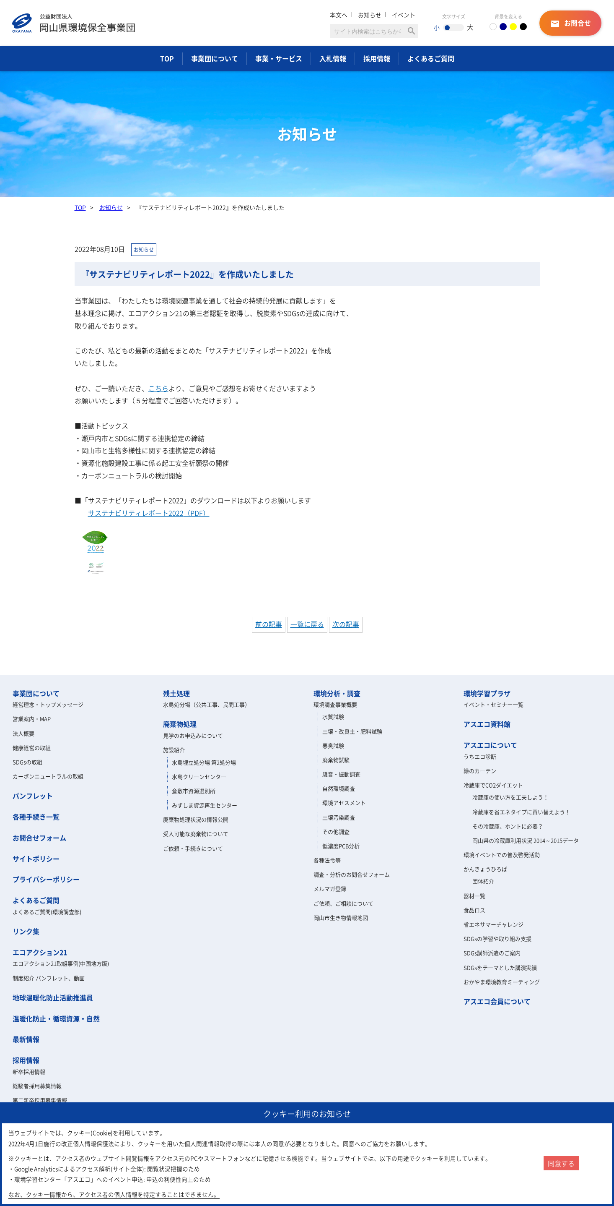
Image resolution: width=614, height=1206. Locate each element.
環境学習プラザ (487, 693)
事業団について (214, 58)
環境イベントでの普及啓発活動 (502, 855)
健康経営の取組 (32, 748)
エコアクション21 (40, 952)
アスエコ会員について (497, 1001)
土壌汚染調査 (338, 817)
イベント (403, 14)
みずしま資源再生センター (204, 805)
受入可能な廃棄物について (195, 834)
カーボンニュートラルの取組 (48, 776)
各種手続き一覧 (36, 817)
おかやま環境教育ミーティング (502, 982)
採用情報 (376, 58)
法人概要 (23, 733)
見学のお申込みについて (193, 735)
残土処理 (176, 693)
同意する (561, 1163)
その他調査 (336, 831)
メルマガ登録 (329, 889)
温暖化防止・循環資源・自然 (56, 1018)
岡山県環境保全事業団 (73, 23)
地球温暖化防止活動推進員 (53, 997)
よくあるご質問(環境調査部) (47, 912)
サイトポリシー (36, 859)
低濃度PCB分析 (341, 846)
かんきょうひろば (485, 869)
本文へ (338, 14)
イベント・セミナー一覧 (493, 704)
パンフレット (33, 796)
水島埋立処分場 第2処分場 (204, 762)
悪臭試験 (333, 745)
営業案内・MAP (32, 719)
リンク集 (26, 931)
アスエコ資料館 (487, 724)
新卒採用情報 (29, 1071)
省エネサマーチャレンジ (493, 924)
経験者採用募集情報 (37, 1086)
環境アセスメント (344, 803)
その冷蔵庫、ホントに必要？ (507, 826)
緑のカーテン (480, 771)
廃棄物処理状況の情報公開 (195, 819)
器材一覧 (474, 896)
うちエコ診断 (480, 756)
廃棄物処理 (180, 724)
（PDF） (149, 513)
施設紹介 (174, 750)
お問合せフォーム (39, 838)
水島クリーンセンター (199, 777)
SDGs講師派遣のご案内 (492, 953)
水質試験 (333, 716)
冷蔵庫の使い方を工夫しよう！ (510, 797)
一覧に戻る (307, 624)
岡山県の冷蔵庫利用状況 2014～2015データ (525, 840)
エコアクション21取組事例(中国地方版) (61, 963)
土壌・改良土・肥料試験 (352, 731)
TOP (167, 58)
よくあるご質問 (430, 58)
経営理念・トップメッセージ (48, 704)
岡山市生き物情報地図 (340, 917)
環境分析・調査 (336, 693)
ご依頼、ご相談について (343, 903)
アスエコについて (490, 745)
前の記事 (268, 624)
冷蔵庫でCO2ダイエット (493, 785)
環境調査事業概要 (335, 704)
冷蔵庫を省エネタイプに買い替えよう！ (521, 812)
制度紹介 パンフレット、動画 (49, 978)
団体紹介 (483, 881)
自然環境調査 (338, 788)
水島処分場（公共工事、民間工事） (206, 704)
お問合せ (570, 23)
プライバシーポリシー (46, 879)
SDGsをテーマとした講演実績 (500, 967)
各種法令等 (327, 860)
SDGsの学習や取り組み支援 (497, 938)
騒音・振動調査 (341, 774)
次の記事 (345, 624)
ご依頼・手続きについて (193, 848)
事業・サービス (278, 58)
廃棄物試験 (336, 760)
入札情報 (332, 58)
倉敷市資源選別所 (193, 791)
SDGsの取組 (27, 762)
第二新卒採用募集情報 (40, 1100)
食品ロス (474, 910)
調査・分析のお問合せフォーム (351, 874)
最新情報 (26, 1039)
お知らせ (369, 14)
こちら (158, 388)
